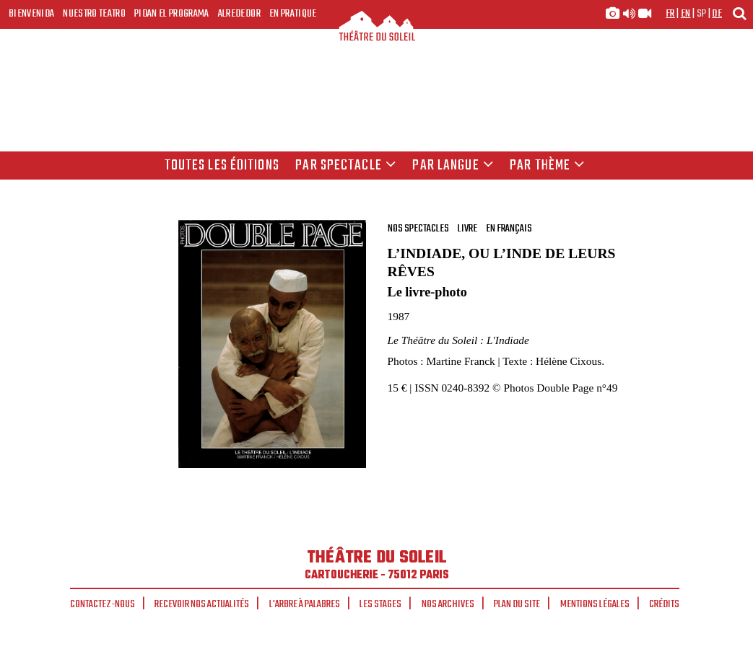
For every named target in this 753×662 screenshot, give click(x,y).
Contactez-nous (102, 604)
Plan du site (517, 604)
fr (670, 13)
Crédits (664, 604)
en (686, 13)
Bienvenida (31, 13)
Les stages (380, 604)
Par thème (547, 165)
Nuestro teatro (94, 13)
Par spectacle (345, 165)
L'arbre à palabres (304, 604)
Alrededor (239, 13)
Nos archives (448, 604)
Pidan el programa (171, 13)
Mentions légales (595, 604)
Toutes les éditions (222, 165)
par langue (452, 165)
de (717, 13)
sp (702, 13)
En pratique (293, 13)
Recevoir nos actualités (201, 604)
